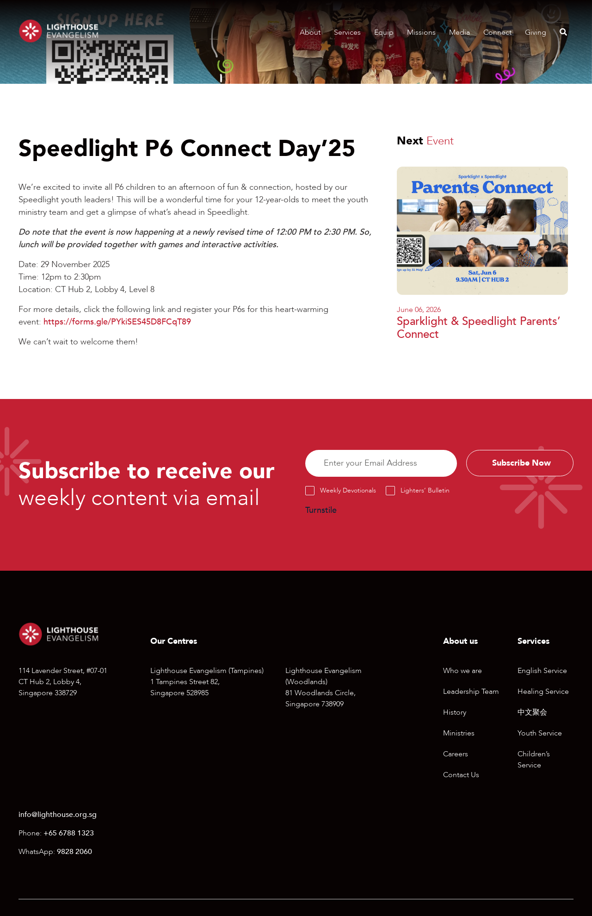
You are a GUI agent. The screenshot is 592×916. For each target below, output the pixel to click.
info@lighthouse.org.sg (57, 815)
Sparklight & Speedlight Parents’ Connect (479, 328)
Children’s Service (534, 759)
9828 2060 (74, 852)
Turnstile (321, 510)
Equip (384, 32)
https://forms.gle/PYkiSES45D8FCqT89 (117, 322)
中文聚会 (532, 712)
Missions (421, 32)
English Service (542, 671)
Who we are (462, 671)
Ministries (459, 733)
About (310, 32)
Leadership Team (471, 691)
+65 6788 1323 (68, 833)
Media (459, 32)
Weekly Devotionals (348, 490)
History (454, 712)
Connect (497, 32)
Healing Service (543, 691)
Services (347, 32)
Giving (535, 32)
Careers (455, 754)
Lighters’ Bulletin (425, 490)
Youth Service (540, 733)
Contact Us (461, 775)
